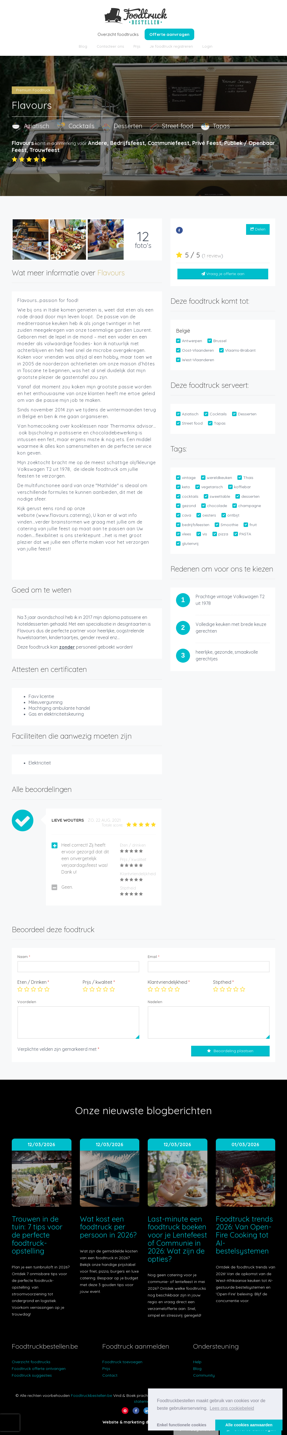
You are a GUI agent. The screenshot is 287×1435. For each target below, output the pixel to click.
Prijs (136, 46)
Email (153, 956)
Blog (83, 46)
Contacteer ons (110, 46)
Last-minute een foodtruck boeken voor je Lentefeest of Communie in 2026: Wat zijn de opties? (177, 1239)
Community (204, 1375)
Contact (109, 1375)
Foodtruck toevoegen (122, 1361)
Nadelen (155, 1001)
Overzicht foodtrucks (118, 34)
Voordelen (26, 1001)
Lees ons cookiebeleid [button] (232, 1408)
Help (197, 1361)
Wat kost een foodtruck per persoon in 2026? (108, 1227)
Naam (23, 956)
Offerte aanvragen (169, 34)
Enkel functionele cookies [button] (182, 1425)
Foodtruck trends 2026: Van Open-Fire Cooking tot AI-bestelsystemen (244, 1235)
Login (207, 46)
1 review (212, 255)
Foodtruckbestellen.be (91, 1395)
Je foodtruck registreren (171, 46)
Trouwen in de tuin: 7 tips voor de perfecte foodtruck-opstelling (37, 1235)
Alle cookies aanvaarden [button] (248, 1425)
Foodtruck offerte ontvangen (39, 1368)
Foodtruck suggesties (32, 1375)
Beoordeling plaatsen (230, 1050)
